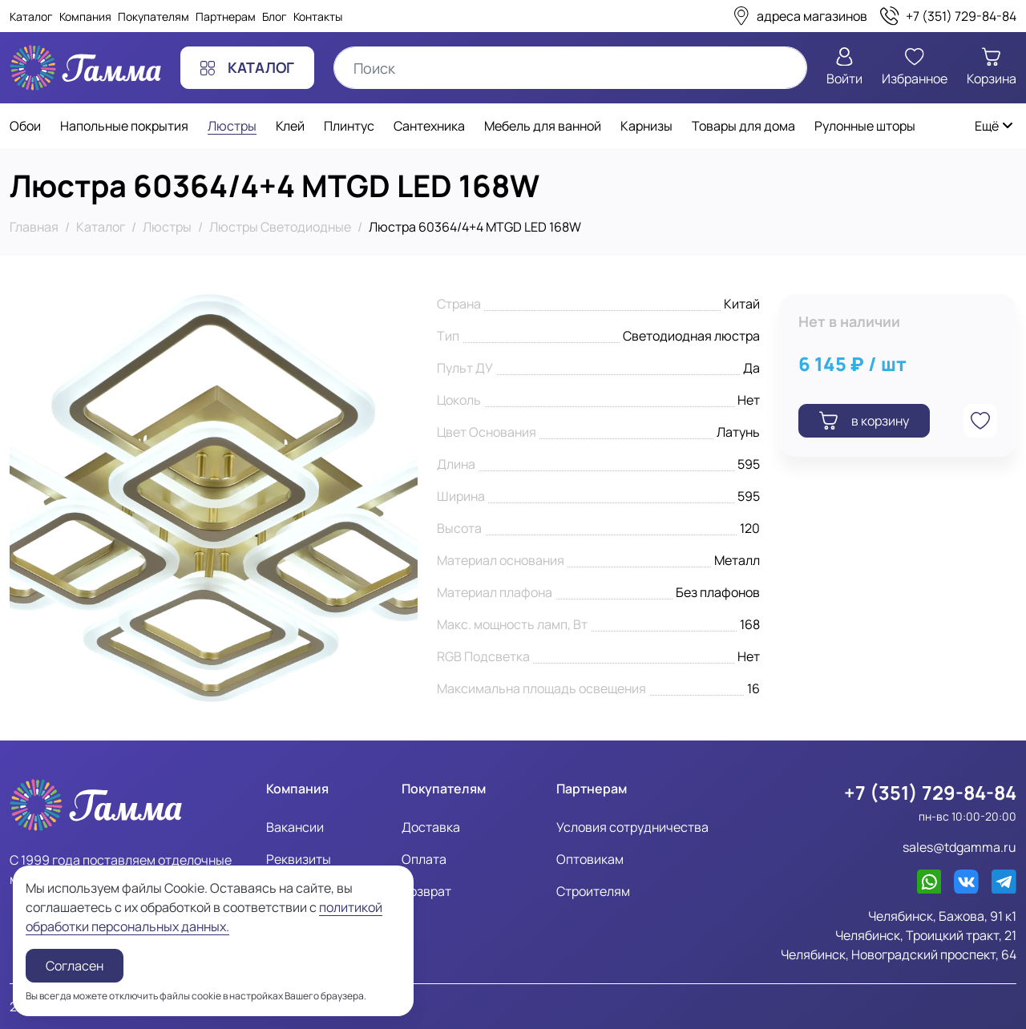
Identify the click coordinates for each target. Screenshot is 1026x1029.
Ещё (994, 126)
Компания (85, 16)
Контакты (317, 16)
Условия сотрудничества (632, 827)
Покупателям (153, 16)
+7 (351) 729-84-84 (930, 792)
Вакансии (295, 827)
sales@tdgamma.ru (959, 847)
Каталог (31, 16)
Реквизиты (298, 859)
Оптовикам (590, 859)
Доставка (431, 827)
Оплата (424, 859)
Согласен (74, 966)
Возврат (426, 891)
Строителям (593, 891)
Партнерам (226, 16)
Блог (274, 16)
